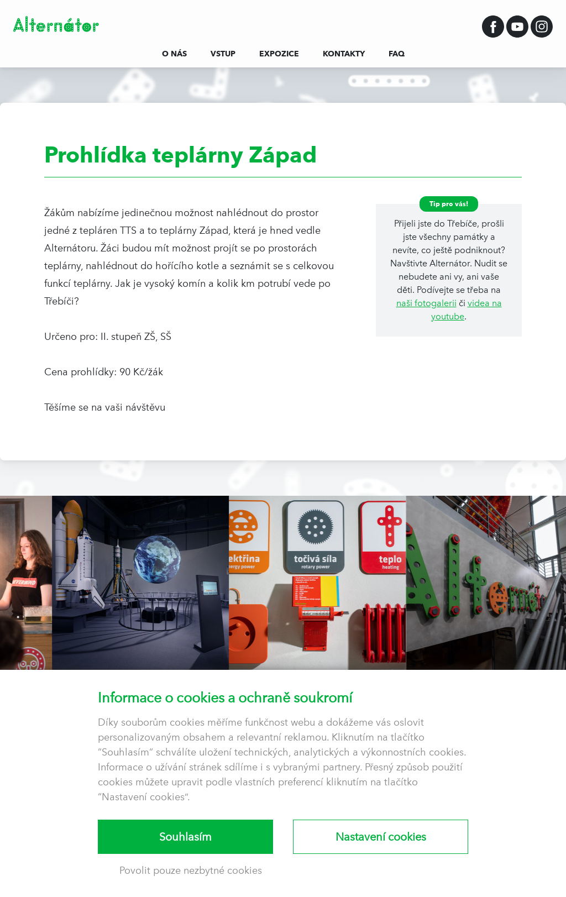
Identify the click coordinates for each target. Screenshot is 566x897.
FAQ (397, 53)
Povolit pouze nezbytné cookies (190, 870)
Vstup (223, 53)
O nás (174, 53)
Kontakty (344, 53)
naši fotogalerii (426, 303)
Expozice (279, 53)
